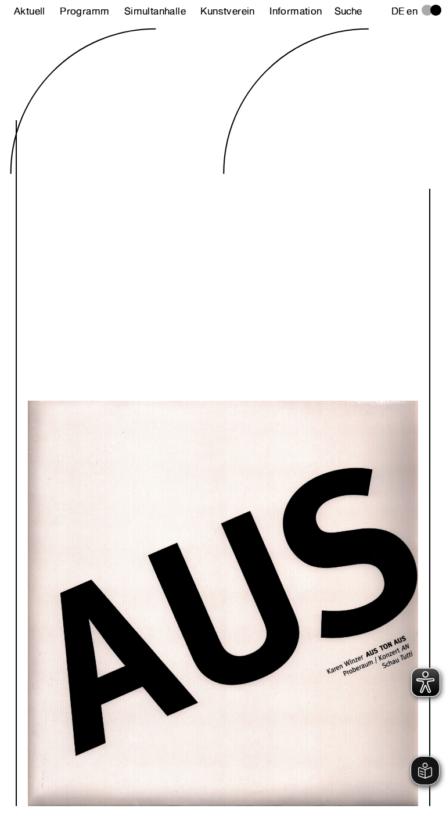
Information (295, 11)
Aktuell (29, 11)
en (412, 11)
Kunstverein (227, 11)
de (398, 11)
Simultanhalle (155, 11)
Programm (84, 11)
